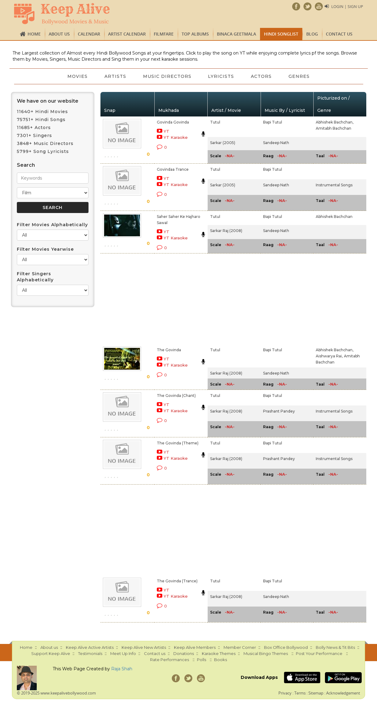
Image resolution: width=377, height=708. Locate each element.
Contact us (339, 34)
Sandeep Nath (276, 142)
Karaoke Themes (219, 653)
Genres (300, 76)
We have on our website (47, 101)
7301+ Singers (34, 135)
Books (220, 659)
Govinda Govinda (173, 122)
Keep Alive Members (195, 647)
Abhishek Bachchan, (334, 122)
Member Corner (240, 647)
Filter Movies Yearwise (45, 249)
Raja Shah (121, 669)
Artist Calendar (127, 34)
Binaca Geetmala (236, 34)
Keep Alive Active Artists (90, 647)
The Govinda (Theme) (177, 443)
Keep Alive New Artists (144, 647)
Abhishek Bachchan (334, 216)
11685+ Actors (34, 127)
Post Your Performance (319, 653)
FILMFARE (164, 34)
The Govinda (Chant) (176, 395)
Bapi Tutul (272, 122)
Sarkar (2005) (222, 142)
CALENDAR (89, 34)
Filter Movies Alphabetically (52, 224)
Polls (201, 659)
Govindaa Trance (173, 169)
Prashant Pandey (279, 411)
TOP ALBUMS (195, 34)
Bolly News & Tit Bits (335, 647)
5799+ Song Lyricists (43, 151)
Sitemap (315, 693)
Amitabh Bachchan (333, 128)
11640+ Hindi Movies (42, 111)
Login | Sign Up (347, 6)
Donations (183, 653)
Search (26, 165)
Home (34, 34)
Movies (76, 76)
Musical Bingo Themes (265, 653)
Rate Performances (169, 659)
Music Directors (167, 76)
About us (59, 34)
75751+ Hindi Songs (41, 119)
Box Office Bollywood (286, 647)
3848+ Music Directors (45, 143)
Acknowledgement (343, 693)
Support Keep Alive (50, 653)
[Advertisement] (178, 299)
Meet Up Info (123, 653)
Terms (300, 693)
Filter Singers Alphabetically (35, 277)
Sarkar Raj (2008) (226, 230)
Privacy (285, 693)
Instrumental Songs (334, 185)
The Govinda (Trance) (177, 581)
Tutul (215, 122)
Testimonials (90, 653)
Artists (115, 76)
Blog (312, 34)
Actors (261, 76)
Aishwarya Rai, (329, 356)
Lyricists (221, 76)
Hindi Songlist (281, 34)
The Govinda (169, 350)
